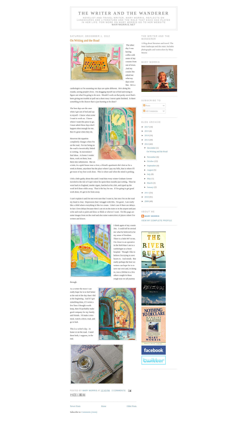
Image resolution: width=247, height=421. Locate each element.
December (151, 148)
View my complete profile (156, 220)
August (150, 170)
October (150, 161)
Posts (146, 105)
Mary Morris (152, 216)
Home (103, 406)
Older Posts (132, 406)
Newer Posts (75, 406)
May (149, 178)
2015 (147, 131)
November (152, 157)
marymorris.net (123, 25)
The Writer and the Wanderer (123, 13)
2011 (147, 193)
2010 (147, 197)
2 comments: (119, 390)
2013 (147, 140)
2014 (147, 135)
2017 (147, 127)
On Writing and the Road (84, 40)
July (149, 174)
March (150, 183)
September (152, 166)
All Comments (150, 111)
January (150, 187)
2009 (147, 201)
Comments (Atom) (89, 412)
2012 (147, 144)
